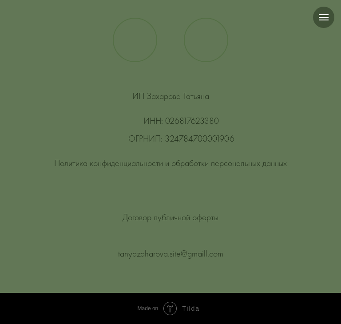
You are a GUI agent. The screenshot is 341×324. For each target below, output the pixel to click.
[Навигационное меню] (324, 17)
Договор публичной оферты (170, 217)
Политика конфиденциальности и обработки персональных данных (170, 163)
